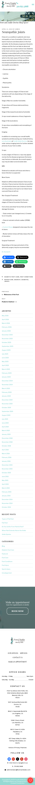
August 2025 (6, 350)
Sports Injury (6, 569)
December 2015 (7, 465)
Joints (7, 281)
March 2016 (6, 453)
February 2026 (7, 327)
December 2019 (7, 400)
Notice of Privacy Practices (17, 747)
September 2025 (7, 346)
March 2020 (6, 388)
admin (17, 29)
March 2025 (6, 369)
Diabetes (25, 279)
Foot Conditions (26, 277)
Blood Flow (8, 279)
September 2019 (7, 411)
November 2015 (7, 469)
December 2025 (7, 335)
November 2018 (7, 442)
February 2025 (7, 373)
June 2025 (5, 358)
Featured (5, 554)
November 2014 (7, 503)
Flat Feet (5, 523)
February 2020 (7, 392)
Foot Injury (5, 565)
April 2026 (5, 319)
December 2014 (7, 499)
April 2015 (5, 484)
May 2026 (5, 316)
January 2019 (6, 434)
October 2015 (6, 473)
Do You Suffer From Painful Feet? (13, 527)
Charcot (17, 279)
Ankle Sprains (6, 534)
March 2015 (6, 488)
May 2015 (5, 480)
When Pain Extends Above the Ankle (14, 530)
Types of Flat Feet (8, 519)
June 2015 (5, 476)
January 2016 (6, 461)
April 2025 (5, 365)
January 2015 (6, 496)
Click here (12, 763)
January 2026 (6, 331)
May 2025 (5, 361)
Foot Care (5, 558)
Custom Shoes (8, 227)
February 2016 (6, 457)
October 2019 (6, 407)
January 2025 (6, 377)
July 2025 (5, 354)
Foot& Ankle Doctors (20, 141)
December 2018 (7, 438)
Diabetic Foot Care (11, 277)
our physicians (6, 141)
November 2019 (7, 404)
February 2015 (6, 492)
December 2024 (7, 381)
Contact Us (17, 657)
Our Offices (13, 653)
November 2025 (7, 338)
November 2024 (7, 384)
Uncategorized (7, 573)
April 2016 (5, 450)
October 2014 (6, 507)
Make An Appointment (17, 662)
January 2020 (6, 396)
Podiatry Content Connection (21, 782)
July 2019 (5, 419)
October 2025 (6, 342)
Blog (3, 546)
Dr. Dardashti (6, 252)
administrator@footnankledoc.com (18, 770)
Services (23, 653)
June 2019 (5, 423)
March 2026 (6, 323)
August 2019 (6, 415)
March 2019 (6, 430)
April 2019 (5, 427)
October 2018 (6, 446)
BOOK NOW (18, 611)
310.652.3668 (18, 766)
